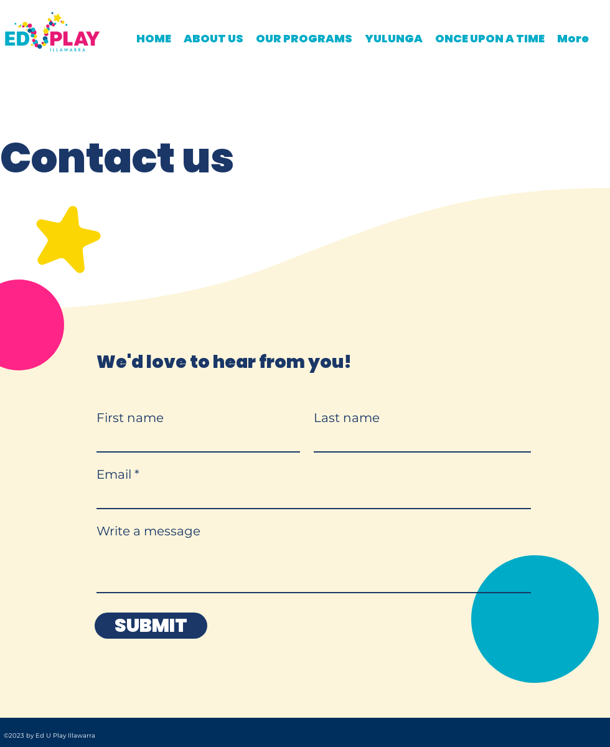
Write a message (148, 531)
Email (113, 474)
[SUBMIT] (151, 626)
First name (130, 417)
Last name (347, 417)
